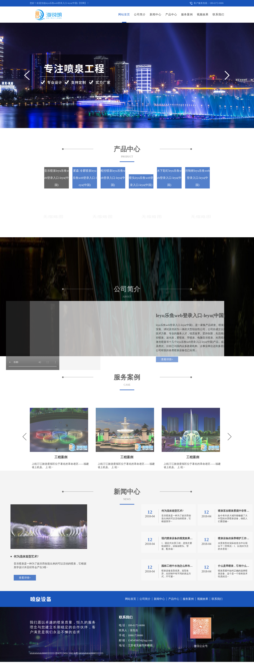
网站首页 (124, 14)
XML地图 (73, 653)
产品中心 (171, 14)
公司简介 (140, 14)
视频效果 (202, 14)
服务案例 (187, 14)
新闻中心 (155, 14)
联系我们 (218, 14)
